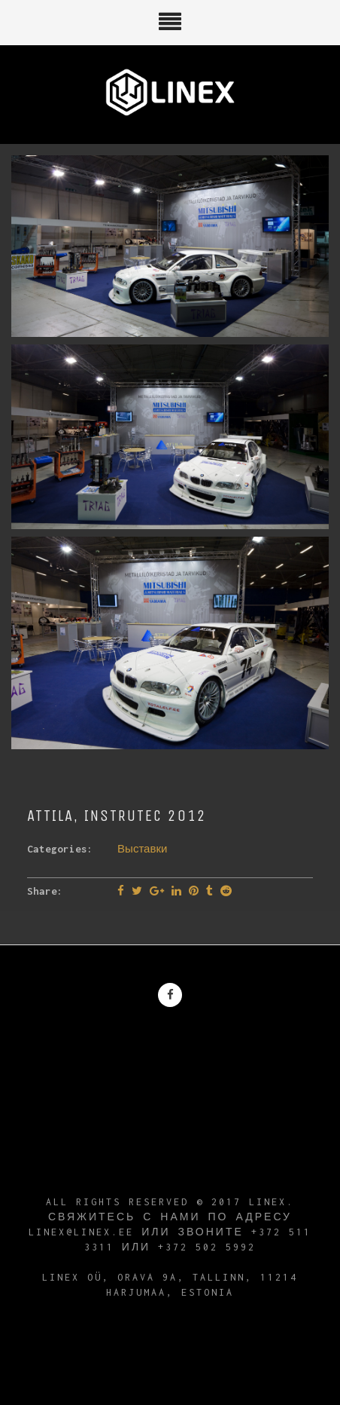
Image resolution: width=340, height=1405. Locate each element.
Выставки (142, 849)
